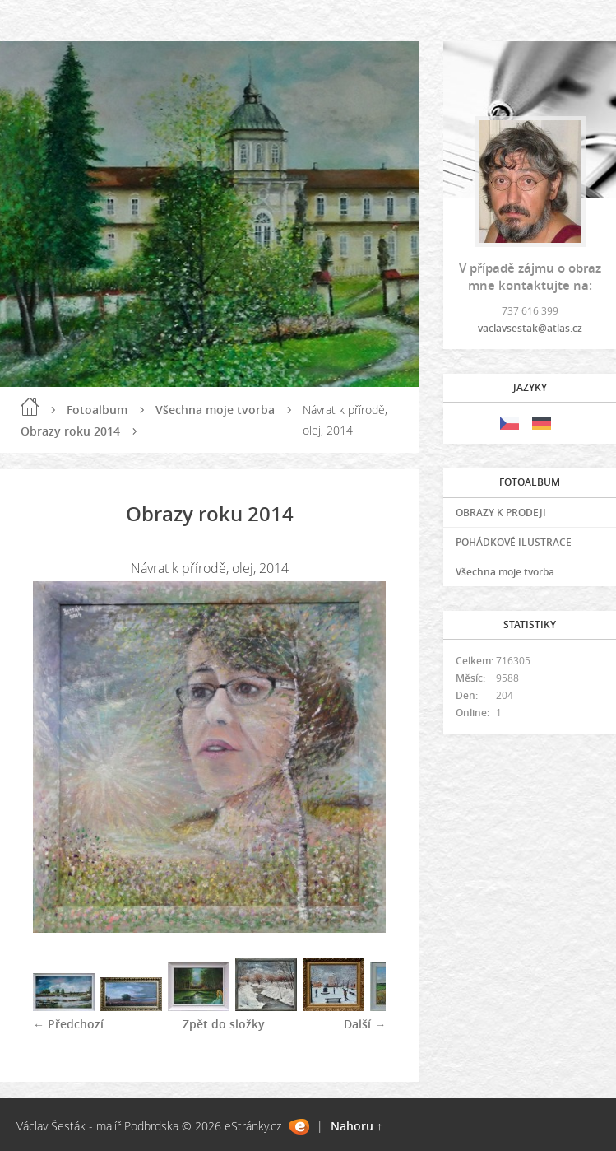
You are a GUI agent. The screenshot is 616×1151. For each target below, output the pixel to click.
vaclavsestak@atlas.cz (530, 328)
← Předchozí (68, 1024)
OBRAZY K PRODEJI (501, 513)
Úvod (30, 407)
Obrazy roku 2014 (70, 431)
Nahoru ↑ (356, 1126)
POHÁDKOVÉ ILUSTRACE (514, 542)
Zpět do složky (224, 1024)
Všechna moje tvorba (215, 409)
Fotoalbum (97, 409)
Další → (365, 1024)
